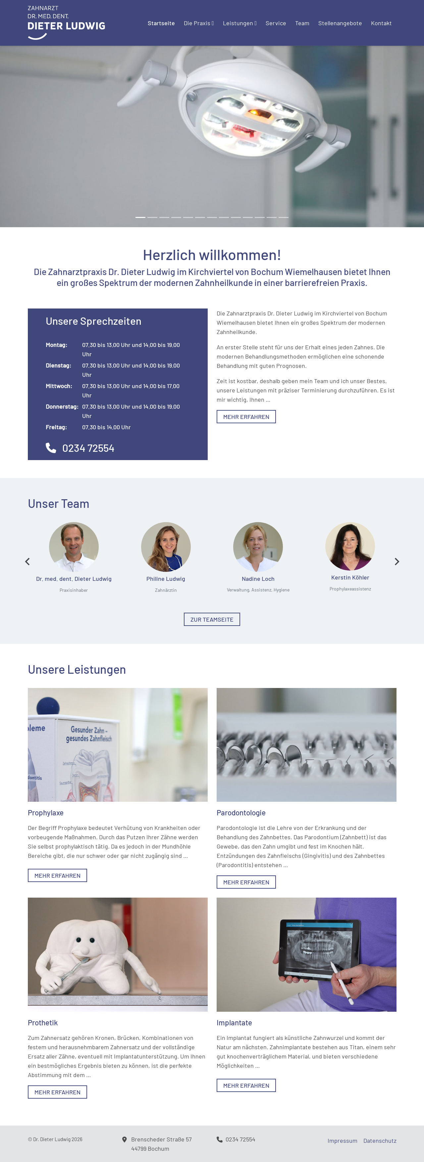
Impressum (342, 1140)
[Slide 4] (188, 217)
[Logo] (66, 22)
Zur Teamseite (212, 619)
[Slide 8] (236, 217)
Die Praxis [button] (199, 23)
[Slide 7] (224, 217)
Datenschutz (380, 1140)
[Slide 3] (176, 217)
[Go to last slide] (27, 561)
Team (302, 23)
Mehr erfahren (246, 416)
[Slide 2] (164, 217)
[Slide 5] (200, 217)
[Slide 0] (140, 217)
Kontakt (381, 23)
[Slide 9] (248, 217)
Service (276, 23)
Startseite (161, 23)
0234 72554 (80, 447)
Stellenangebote (340, 23)
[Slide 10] (260, 217)
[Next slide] (396, 561)
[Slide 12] (284, 217)
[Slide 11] (272, 217)
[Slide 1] (152, 217)
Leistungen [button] (240, 23)
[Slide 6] (212, 217)
